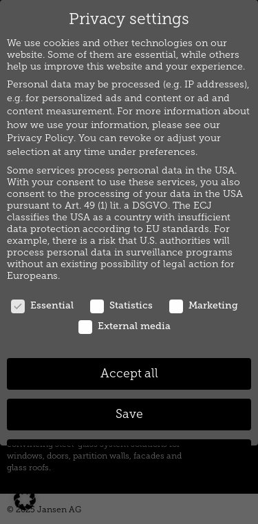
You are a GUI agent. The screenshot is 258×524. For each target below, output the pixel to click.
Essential (42, 305)
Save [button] (129, 414)
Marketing (203, 305)
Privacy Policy (40, 138)
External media (124, 326)
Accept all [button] (129, 373)
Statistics (121, 305)
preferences (167, 152)
